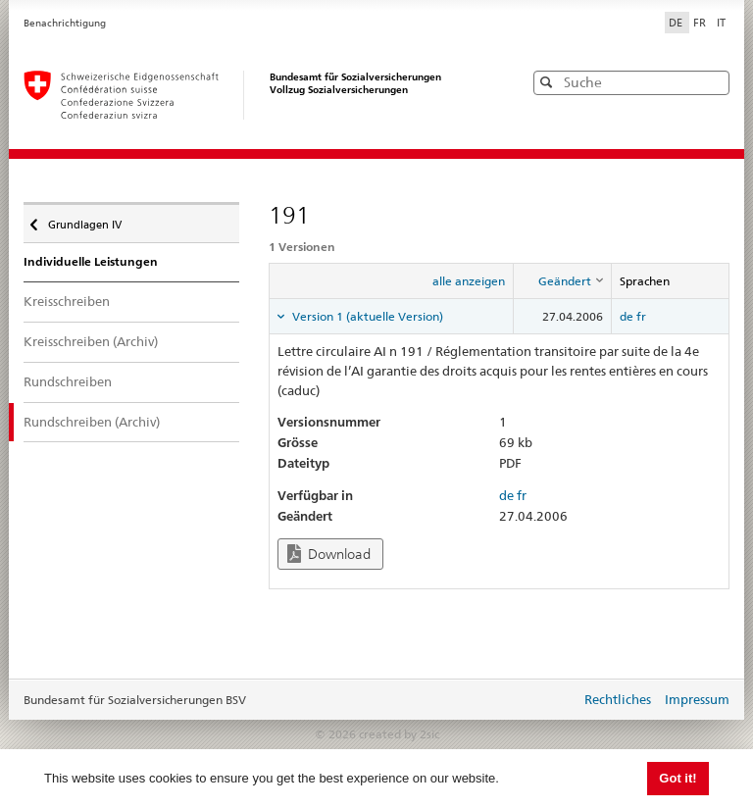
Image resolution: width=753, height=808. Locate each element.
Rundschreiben (68, 381)
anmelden (551, 701)
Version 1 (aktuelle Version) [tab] (366, 316)
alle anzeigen (468, 281)
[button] (713, 82)
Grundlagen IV (83, 219)
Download (329, 553)
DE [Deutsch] (677, 22)
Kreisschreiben (67, 301)
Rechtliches (617, 699)
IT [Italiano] (721, 22)
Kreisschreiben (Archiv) (91, 341)
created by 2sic (399, 734)
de (626, 316)
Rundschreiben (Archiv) (92, 421)
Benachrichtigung (65, 23)
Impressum (697, 699)
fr (641, 316)
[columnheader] (563, 281)
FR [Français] (701, 22)
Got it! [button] (677, 778)
